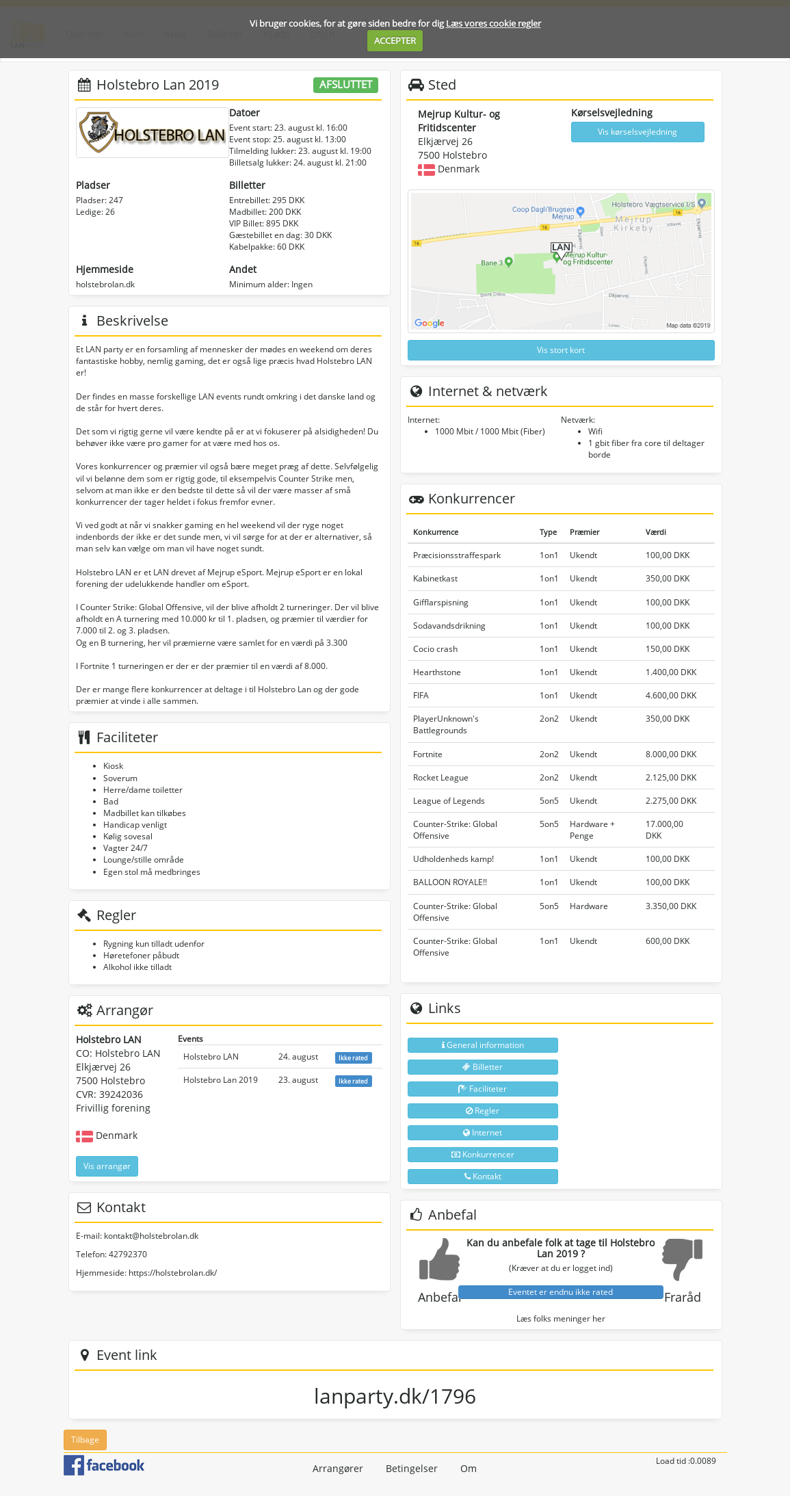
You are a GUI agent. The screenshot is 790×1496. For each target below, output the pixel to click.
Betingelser (412, 1468)
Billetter (482, 1067)
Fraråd (682, 1297)
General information (483, 1045)
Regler (482, 1110)
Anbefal (440, 1297)
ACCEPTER (395, 40)
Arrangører (338, 1468)
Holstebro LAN (211, 1056)
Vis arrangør (107, 1166)
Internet (482, 1132)
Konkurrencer (482, 1154)
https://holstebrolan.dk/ (173, 1272)
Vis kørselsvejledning (637, 131)
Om (468, 1468)
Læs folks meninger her (560, 1318)
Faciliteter (482, 1088)
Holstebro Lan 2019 (220, 1080)
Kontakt (482, 1176)
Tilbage (85, 1439)
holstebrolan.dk (105, 284)
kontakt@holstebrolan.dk (151, 1236)
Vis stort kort (561, 350)
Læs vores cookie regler (493, 23)
